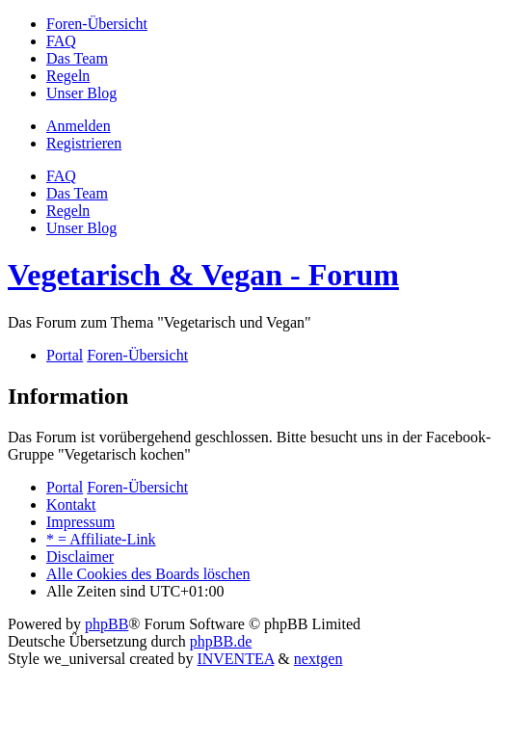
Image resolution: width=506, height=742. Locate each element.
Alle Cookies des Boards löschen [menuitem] (148, 574)
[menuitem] (96, 23)
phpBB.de (221, 641)
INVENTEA (235, 658)
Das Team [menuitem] (77, 193)
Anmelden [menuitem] (78, 126)
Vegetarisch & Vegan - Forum (203, 274)
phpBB (106, 624)
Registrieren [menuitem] (83, 143)
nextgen (318, 658)
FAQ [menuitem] (61, 176)
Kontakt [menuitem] (71, 504)
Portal (64, 355)
